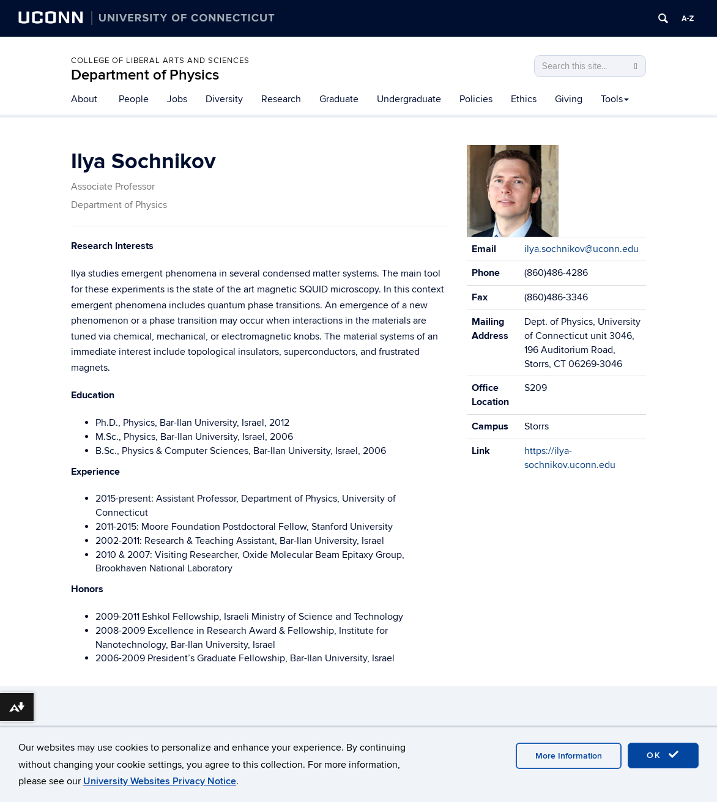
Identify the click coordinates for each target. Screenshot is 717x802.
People (134, 99)
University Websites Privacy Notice (159, 781)
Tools (615, 99)
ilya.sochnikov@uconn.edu (581, 249)
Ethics (524, 99)
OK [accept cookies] (663, 754)
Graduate (339, 99)
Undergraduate (409, 99)
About (84, 99)
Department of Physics (145, 75)
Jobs (177, 99)
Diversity (224, 99)
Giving (568, 99)
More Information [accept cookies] (568, 756)
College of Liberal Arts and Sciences (160, 60)
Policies (475, 99)
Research (281, 99)
